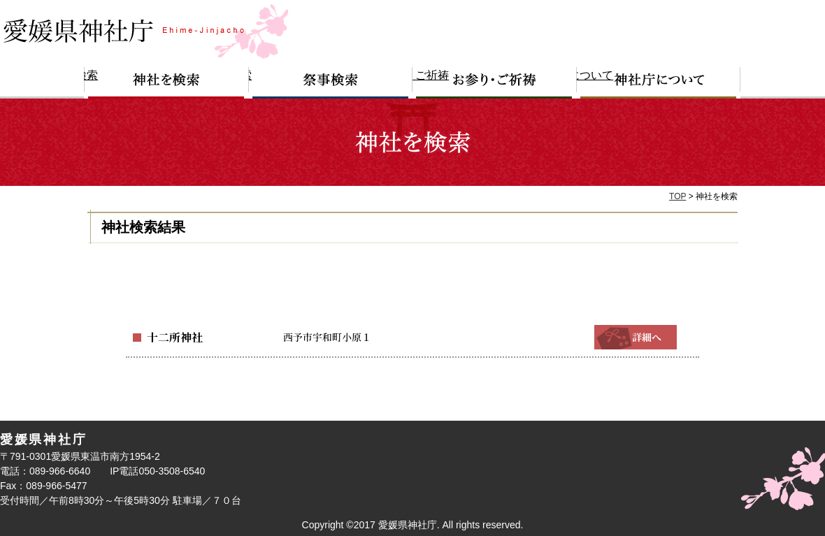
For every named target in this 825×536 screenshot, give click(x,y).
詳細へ (635, 337)
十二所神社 (171, 337)
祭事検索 (330, 83)
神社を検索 (166, 83)
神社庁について (658, 83)
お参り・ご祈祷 (494, 83)
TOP (677, 196)
